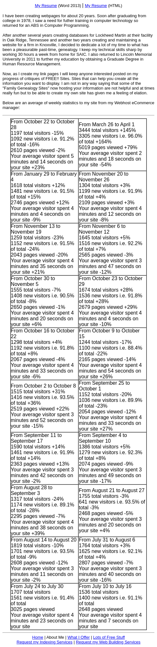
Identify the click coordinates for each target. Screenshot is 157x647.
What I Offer (79, 637)
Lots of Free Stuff (109, 637)
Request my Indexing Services (45, 642)
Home (37, 637)
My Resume (46, 5)
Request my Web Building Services (108, 642)
